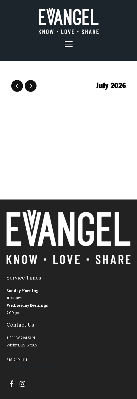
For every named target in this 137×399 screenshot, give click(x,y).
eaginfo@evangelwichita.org (30, 367)
